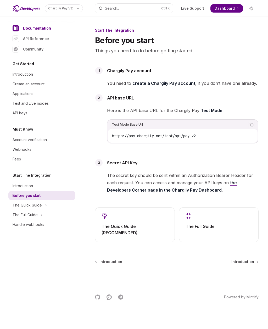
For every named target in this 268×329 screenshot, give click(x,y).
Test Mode (211, 110)
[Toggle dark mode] (251, 8)
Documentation (32, 28)
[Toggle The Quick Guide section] (41, 205)
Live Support (192, 8)
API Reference (31, 39)
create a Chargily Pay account (163, 83)
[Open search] (134, 8)
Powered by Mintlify (241, 297)
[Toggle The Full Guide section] (41, 215)
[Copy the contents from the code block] (251, 124)
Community (28, 49)
